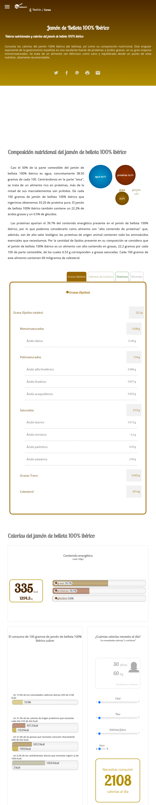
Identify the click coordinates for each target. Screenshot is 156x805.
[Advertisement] (78, 116)
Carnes (47, 10)
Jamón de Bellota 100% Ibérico (78, 27)
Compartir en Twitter (57, 74)
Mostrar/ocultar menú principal (7, 6)
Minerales (137, 276)
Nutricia (36, 9)
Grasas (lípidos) (76, 276)
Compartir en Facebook (67, 74)
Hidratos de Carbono (101, 276)
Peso (117, 714)
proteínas (63, 590)
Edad (117, 700)
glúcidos (62, 597)
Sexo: (103, 744)
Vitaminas (122, 276)
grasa (61, 583)
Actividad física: (118, 729)
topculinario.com (20, 6)
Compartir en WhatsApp (78, 74)
